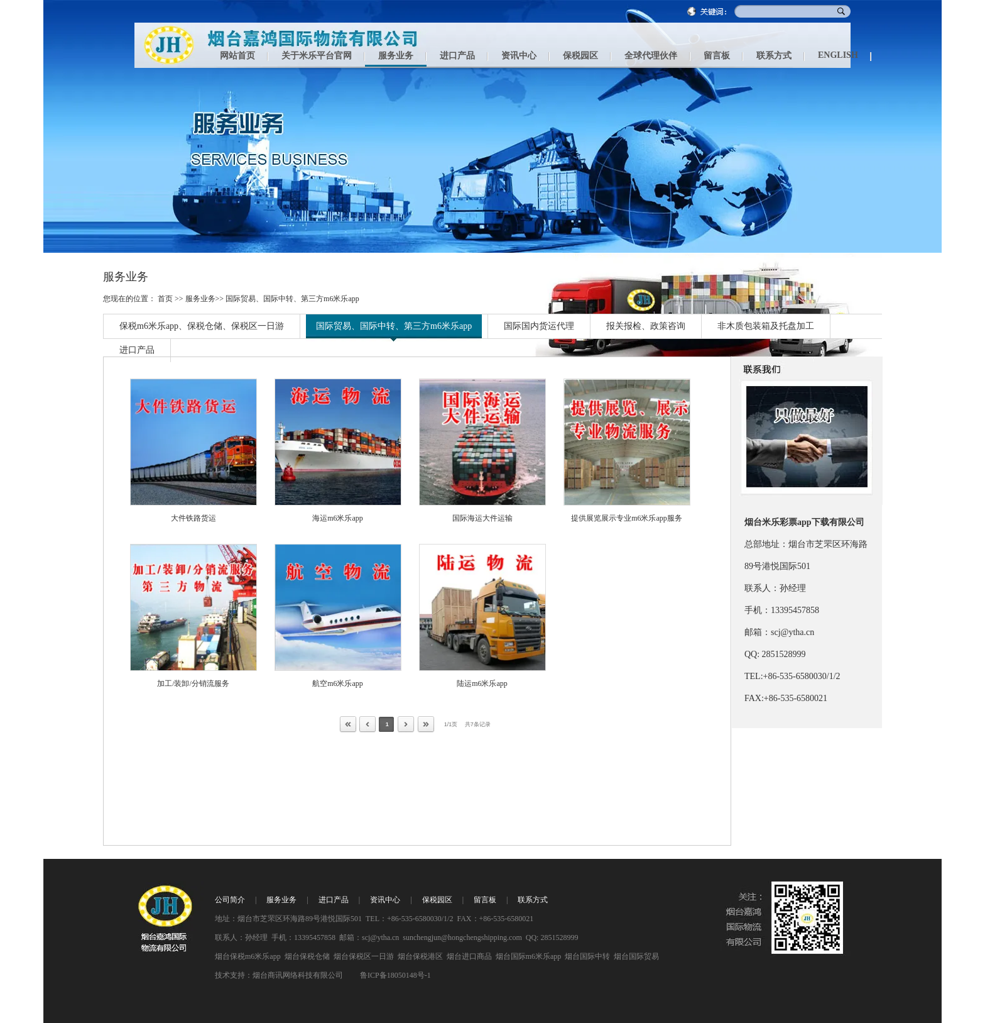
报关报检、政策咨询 (645, 326)
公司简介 (230, 899)
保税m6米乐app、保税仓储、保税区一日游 (201, 326)
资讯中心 (385, 899)
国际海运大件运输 (482, 518)
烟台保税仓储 (307, 956)
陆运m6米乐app (482, 683)
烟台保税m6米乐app (248, 956)
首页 (165, 298)
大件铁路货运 (193, 518)
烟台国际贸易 (636, 956)
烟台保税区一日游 (364, 956)
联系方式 (533, 899)
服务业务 (200, 298)
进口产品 (137, 350)
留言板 (485, 899)
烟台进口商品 (469, 956)
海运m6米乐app (337, 518)
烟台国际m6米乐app (529, 956)
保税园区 (437, 899)
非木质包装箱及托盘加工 (765, 326)
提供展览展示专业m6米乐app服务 (626, 518)
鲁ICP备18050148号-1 (395, 975)
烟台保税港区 (420, 956)
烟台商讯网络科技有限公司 (298, 975)
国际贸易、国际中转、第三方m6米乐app (292, 298)
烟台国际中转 (587, 956)
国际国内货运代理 (539, 326)
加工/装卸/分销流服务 (193, 683)
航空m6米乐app (337, 683)
